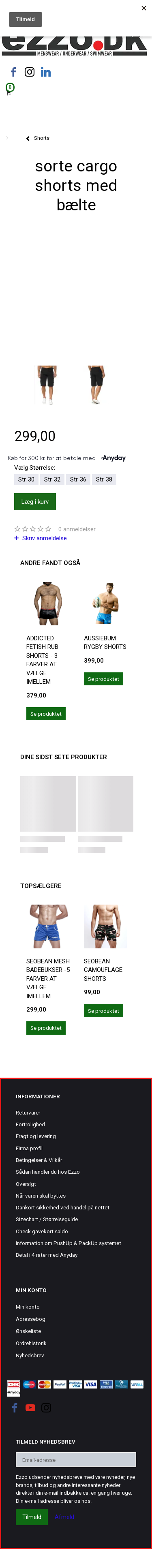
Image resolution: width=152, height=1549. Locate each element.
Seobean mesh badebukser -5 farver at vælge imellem (48, 979)
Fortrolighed (30, 1124)
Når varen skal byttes (41, 1195)
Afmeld (64, 1517)
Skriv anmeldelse (44, 538)
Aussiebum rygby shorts (105, 642)
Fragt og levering (36, 1136)
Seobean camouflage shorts (103, 970)
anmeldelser (77, 529)
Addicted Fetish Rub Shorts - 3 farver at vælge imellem (42, 660)
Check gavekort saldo (42, 1231)
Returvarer (28, 1112)
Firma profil (29, 1148)
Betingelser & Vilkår (39, 1160)
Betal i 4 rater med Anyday (46, 1255)
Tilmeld (31, 1517)
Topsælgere (41, 886)
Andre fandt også (50, 563)
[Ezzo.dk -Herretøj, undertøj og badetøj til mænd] (74, 42)
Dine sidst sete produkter (63, 757)
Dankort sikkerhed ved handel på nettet (62, 1207)
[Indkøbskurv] (76, 92)
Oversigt (26, 1184)
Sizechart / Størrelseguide (47, 1219)
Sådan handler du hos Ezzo (48, 1171)
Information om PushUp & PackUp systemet (68, 1243)
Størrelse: (34, 467)
